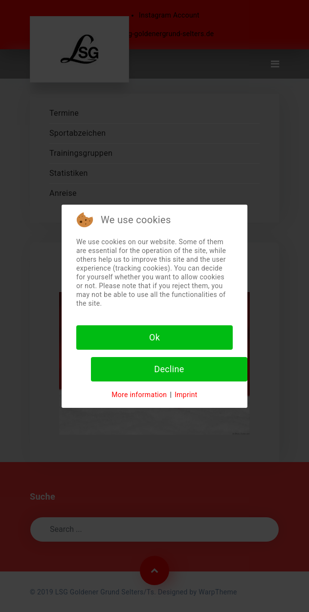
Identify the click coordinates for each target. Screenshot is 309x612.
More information (139, 395)
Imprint (186, 395)
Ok (154, 337)
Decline (169, 369)
